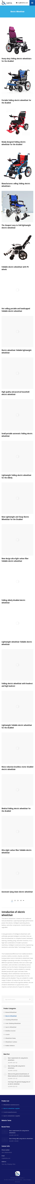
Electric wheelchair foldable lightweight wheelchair (17, 351)
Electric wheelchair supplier (11, 1108)
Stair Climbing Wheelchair (13, 1023)
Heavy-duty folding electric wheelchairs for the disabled (17, 59)
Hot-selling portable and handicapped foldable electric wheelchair (16, 309)
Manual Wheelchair (11, 1012)
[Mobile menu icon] (32, 3)
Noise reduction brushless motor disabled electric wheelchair (17, 768)
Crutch (7, 1034)
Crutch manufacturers (10, 1112)
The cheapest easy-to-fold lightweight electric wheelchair (16, 226)
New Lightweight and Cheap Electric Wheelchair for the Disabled (15, 518)
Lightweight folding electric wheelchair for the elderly (16, 476)
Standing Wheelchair (11, 1019)
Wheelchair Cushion (11, 1042)
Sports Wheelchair (10, 1027)
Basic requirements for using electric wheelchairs (18, 1059)
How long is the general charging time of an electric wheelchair (19, 1083)
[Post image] (5, 1058)
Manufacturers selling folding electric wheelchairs (16, 184)
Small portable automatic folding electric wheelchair (17, 434)
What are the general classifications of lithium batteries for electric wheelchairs (19, 1075)
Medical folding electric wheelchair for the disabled (16, 809)
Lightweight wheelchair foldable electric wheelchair (17, 643)
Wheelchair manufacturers (11, 1104)
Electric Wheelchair (11, 1016)
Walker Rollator (10, 1045)
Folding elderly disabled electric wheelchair (13, 601)
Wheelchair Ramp (10, 1038)
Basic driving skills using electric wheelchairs (16, 1067)
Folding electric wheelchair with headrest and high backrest (17, 684)
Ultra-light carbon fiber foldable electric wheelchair (17, 851)
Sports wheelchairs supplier (11, 1116)
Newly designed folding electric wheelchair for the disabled (14, 143)
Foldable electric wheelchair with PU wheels (15, 268)
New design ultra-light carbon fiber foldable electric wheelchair (15, 559)
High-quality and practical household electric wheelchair (15, 393)
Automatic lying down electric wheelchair (17, 891)
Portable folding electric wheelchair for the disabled (16, 101)
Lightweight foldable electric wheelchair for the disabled (17, 726)
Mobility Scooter (10, 1031)
